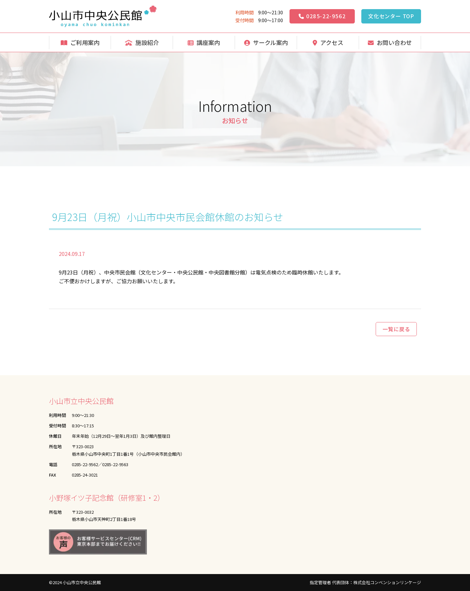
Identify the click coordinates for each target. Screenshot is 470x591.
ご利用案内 (80, 42)
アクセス (328, 42)
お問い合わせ (390, 42)
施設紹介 (142, 42)
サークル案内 (266, 42)
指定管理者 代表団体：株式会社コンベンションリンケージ (365, 582)
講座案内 (204, 42)
